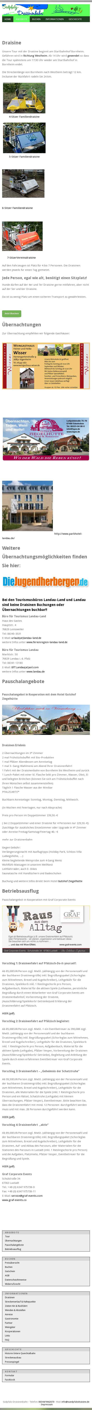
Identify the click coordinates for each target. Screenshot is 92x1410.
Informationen (55, 19)
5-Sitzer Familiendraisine (24, 156)
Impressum (47, 1404)
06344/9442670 (46, 1401)
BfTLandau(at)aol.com (25, 667)
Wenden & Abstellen (15, 1310)
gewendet (73, 55)
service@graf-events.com (27, 1195)
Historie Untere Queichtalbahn (20, 1353)
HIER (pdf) (8, 1013)
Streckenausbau (13, 1357)
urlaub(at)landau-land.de (26, 638)
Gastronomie (11, 1318)
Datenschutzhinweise (15, 1279)
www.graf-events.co (14, 1200)
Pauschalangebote (14, 1245)
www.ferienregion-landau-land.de (47, 642)
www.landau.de (36, 671)
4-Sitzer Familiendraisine (24, 116)
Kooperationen (12, 1331)
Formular (9, 1375)
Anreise (9, 1314)
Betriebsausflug (13, 1249)
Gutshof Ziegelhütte (70, 881)
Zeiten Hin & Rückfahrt (16, 1306)
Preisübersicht (12, 1262)
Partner (8, 1323)
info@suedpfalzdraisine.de (75, 1401)
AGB (7, 1275)
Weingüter (10, 1327)
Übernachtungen (13, 1240)
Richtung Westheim (35, 55)
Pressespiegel (12, 1361)
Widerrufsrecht (12, 1284)
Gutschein (10, 1271)
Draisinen (10, 1297)
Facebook (10, 1379)
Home (8, 19)
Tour (7, 1236)
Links (7, 1335)
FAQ (7, 1340)
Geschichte (75, 19)
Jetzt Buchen (11, 313)
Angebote (21, 19)
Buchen (36, 19)
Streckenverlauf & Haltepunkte (20, 1301)
